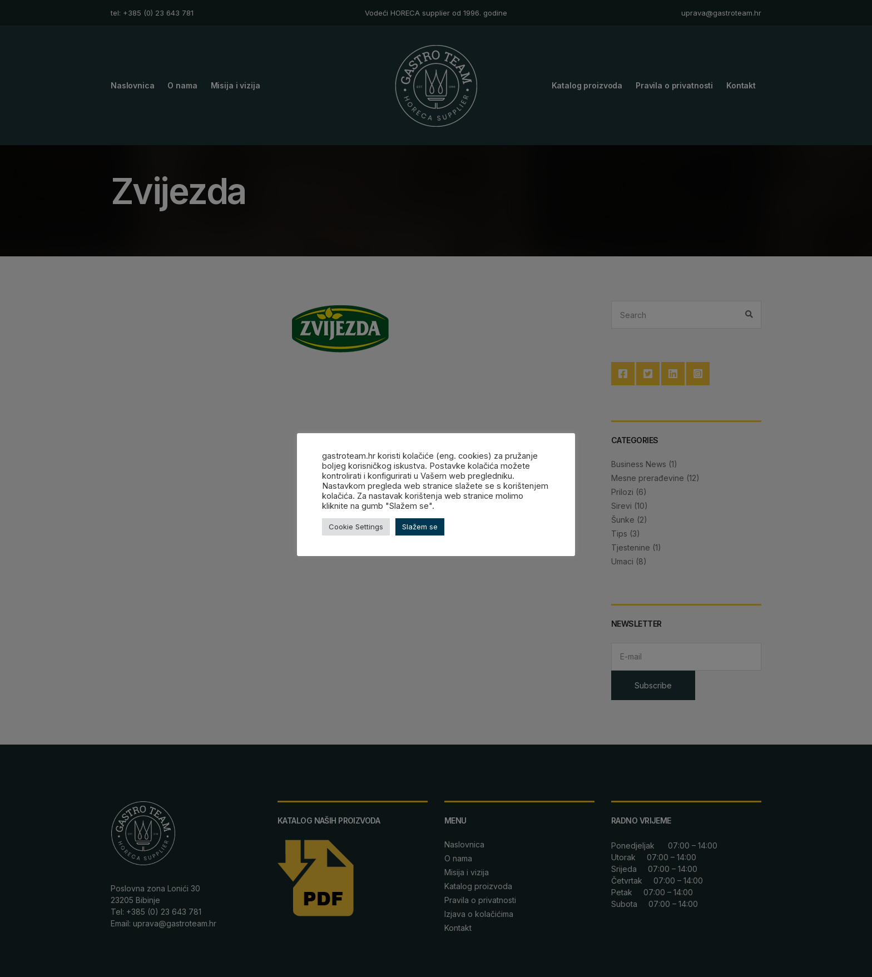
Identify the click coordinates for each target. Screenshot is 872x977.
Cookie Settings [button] (356, 526)
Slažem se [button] (420, 526)
